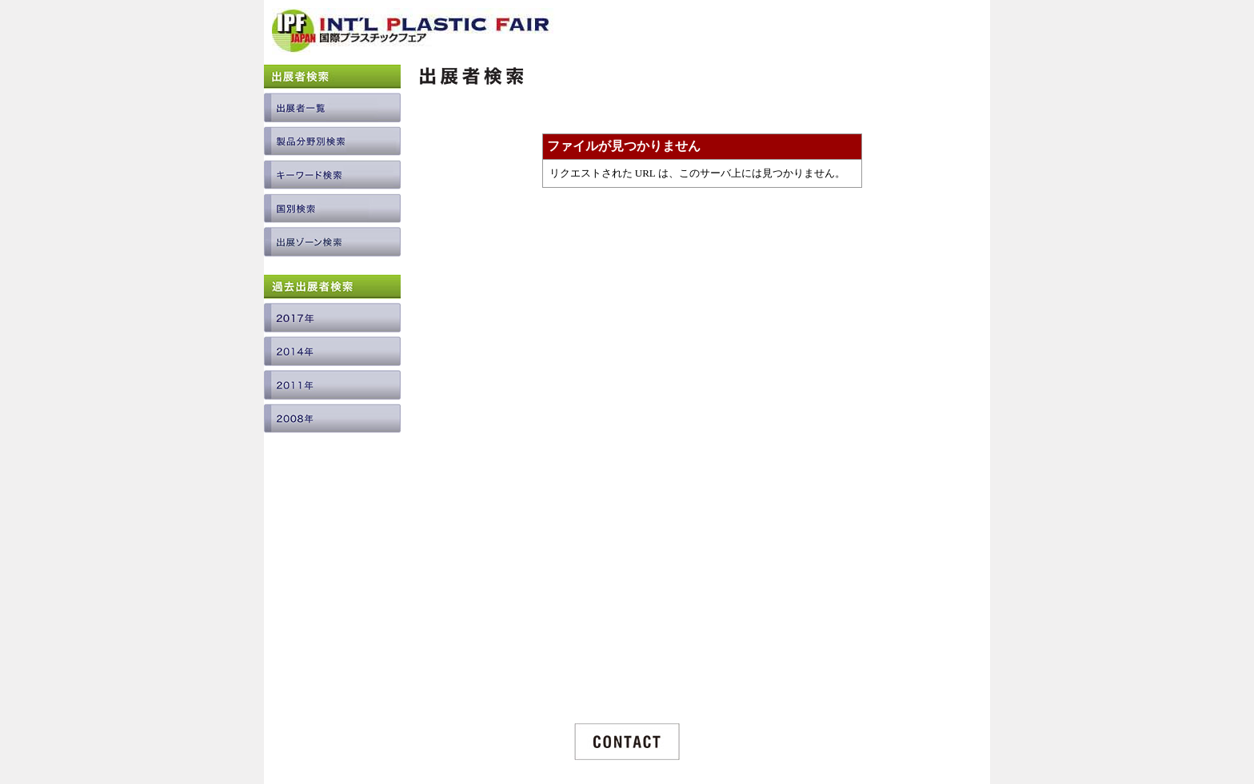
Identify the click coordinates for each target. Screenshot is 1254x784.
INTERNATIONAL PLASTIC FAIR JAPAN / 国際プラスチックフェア (413, 37)
